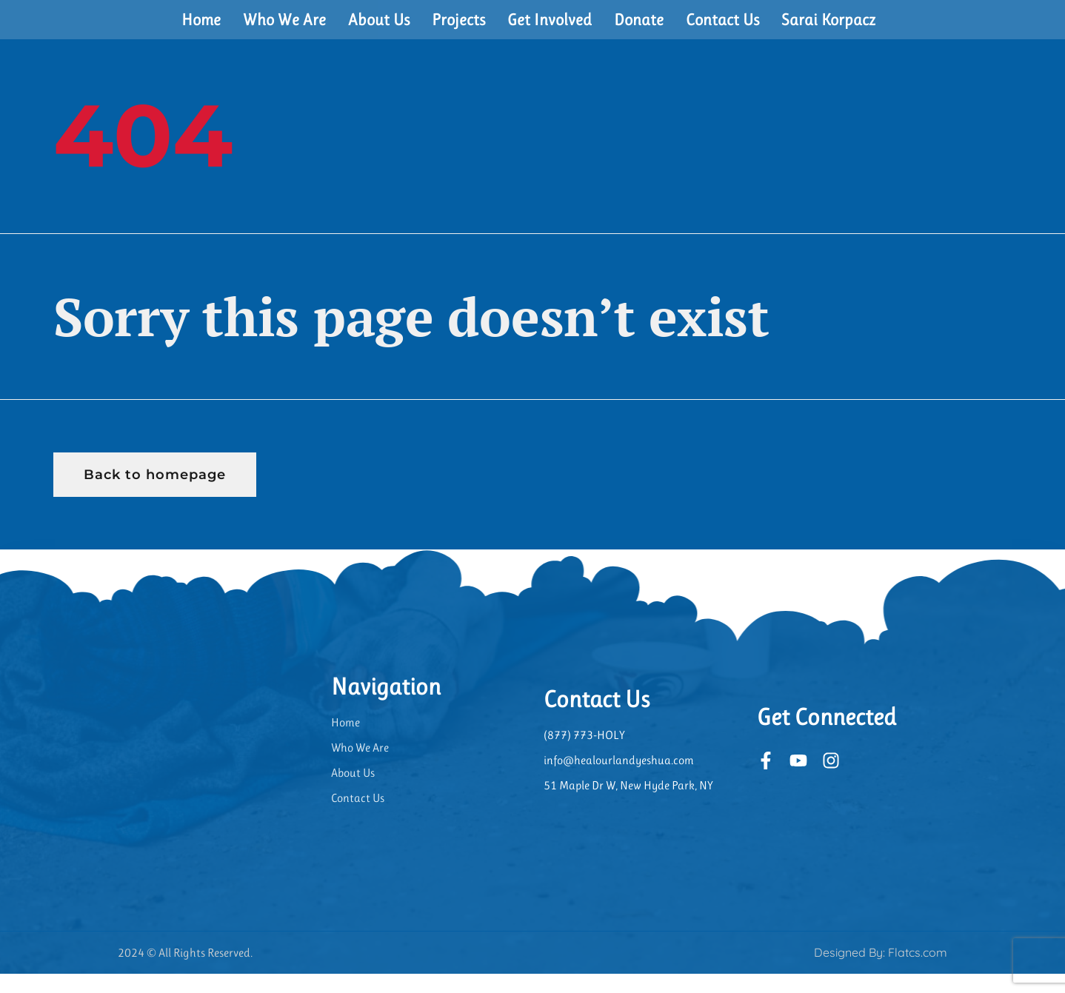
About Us (379, 28)
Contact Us (722, 28)
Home (201, 28)
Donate (639, 28)
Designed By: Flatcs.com (880, 971)
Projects (458, 28)
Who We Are (284, 28)
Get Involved (549, 28)
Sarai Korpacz (828, 28)
